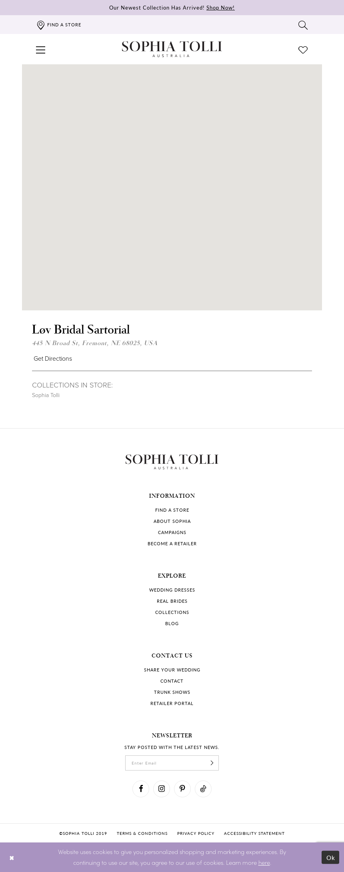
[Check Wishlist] (303, 49)
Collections (172, 612)
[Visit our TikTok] (203, 789)
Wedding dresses (172, 590)
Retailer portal (172, 703)
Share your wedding (172, 670)
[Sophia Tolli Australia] (172, 49)
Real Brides (172, 601)
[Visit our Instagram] (161, 789)
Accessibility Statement (254, 833)
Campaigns (172, 532)
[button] (41, 49)
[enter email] (172, 763)
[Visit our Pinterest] (182, 789)
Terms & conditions (142, 833)
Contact (172, 681)
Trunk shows (172, 692)
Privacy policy (195, 833)
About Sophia (172, 521)
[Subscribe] (212, 763)
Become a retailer (172, 543)
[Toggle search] (303, 25)
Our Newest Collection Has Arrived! (172, 7)
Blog (172, 623)
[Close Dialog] (12, 857)
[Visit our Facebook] (140, 789)
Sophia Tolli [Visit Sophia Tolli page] (46, 395)
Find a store (172, 510)
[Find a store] (58, 24)
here (264, 862)
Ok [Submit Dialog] (331, 857)
